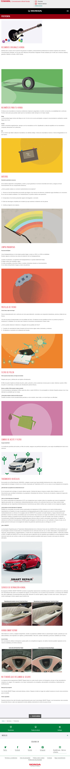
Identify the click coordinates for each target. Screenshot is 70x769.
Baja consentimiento (60, 758)
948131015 (38, 6)
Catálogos (60, 730)
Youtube (30, 750)
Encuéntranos (11, 730)
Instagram (42, 750)
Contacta (49, 758)
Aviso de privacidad (25, 758)
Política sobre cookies (38, 758)
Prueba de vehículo (35, 730)
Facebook (17, 750)
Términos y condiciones (11, 758)
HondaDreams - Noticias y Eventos (59, 751)
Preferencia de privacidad (35, 760)
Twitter (5, 750)
